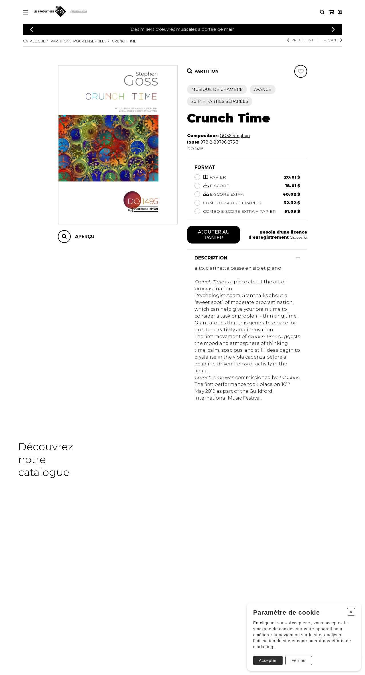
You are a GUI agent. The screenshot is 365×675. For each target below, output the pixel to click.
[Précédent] (31, 29)
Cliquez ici (297, 237)
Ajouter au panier (213, 235)
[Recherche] (322, 12)
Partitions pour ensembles (87, 41)
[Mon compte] (330, 12)
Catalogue (35, 41)
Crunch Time (142, 41)
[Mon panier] (339, 12)
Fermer (296, 657)
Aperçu (84, 236)
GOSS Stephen (235, 135)
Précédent (294, 40)
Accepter (266, 657)
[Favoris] (300, 71)
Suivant (330, 40)
